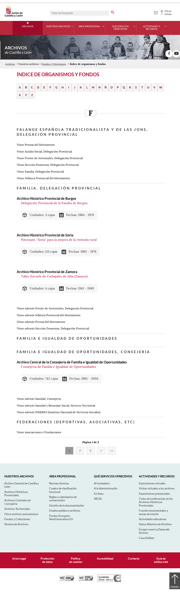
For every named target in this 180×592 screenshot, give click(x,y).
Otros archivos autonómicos (21, 514)
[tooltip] (156, 12)
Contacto (133, 558)
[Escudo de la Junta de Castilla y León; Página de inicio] (14, 16)
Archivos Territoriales (17, 508)
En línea (98, 493)
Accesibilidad (105, 558)
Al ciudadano (102, 483)
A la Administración (105, 488)
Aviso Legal (19, 558)
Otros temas (168, 13)
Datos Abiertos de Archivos (155, 524)
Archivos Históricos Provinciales (16, 493)
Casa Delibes (146, 537)
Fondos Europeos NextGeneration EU (61, 517)
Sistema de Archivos (16, 524)
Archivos (27, 26)
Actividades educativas (152, 519)
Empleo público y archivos (64, 510)
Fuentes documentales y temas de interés (153, 512)
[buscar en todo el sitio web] (112, 11)
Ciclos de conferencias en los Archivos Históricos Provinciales (156, 502)
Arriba (174, 587)
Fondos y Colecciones (53, 64)
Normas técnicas (59, 483)
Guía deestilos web (161, 560)
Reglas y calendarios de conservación (63, 498)
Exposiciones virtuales (152, 483)
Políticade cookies (75, 560)
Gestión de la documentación (66, 505)
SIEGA (98, 498)
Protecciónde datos (47, 560)
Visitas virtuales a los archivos (157, 488)
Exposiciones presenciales (154, 493)
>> (113, 450)
